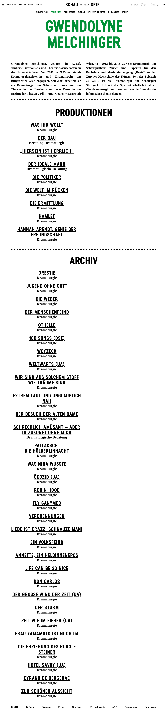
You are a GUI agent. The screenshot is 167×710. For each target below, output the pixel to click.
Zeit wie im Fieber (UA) (46, 620)
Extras (81, 12)
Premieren (56, 12)
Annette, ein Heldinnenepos (46, 555)
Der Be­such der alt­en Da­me (47, 414)
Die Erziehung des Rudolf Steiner (47, 649)
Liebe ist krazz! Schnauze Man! (46, 529)
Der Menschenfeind (47, 312)
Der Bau (47, 138)
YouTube (17, 707)
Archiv (125, 12)
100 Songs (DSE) (47, 338)
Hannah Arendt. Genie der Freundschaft (46, 232)
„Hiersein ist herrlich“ (47, 151)
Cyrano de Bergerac (47, 678)
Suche (32, 707)
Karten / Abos (26, 4)
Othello (47, 325)
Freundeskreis (97, 707)
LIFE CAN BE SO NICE (46, 568)
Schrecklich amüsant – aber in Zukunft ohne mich (46, 430)
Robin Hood (47, 490)
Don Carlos (47, 581)
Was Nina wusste (46, 464)
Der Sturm (47, 607)
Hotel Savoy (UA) (47, 665)
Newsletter (77, 707)
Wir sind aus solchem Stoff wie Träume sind (47, 380)
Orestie (46, 273)
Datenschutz (131, 707)
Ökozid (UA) (47, 477)
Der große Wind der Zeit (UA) (46, 594)
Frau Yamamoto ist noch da (47, 634)
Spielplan (11, 4)
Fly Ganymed (47, 503)
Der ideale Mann (47, 164)
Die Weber (47, 299)
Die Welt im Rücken (46, 190)
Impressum (150, 707)
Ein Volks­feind (46, 542)
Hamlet (47, 216)
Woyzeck (47, 351)
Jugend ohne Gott (47, 286)
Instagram (15, 707)
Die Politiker (46, 177)
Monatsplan (42, 12)
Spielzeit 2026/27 (96, 12)
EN (164, 4)
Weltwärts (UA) (47, 364)
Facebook (12, 707)
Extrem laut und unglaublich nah (47, 398)
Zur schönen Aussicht (46, 691)
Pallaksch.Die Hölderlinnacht (47, 448)
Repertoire (69, 12)
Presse (61, 707)
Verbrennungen (47, 516)
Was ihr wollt (47, 125)
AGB (114, 707)
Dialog (39, 4)
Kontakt (46, 707)
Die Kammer (113, 12)
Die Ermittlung (47, 203)
